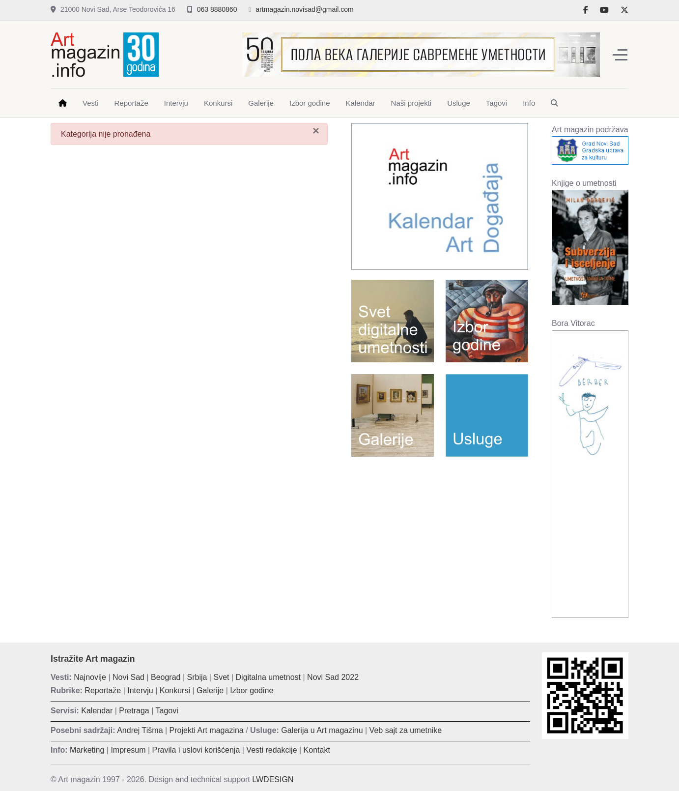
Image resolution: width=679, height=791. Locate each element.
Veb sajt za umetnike (405, 730)
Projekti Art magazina (207, 730)
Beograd (166, 677)
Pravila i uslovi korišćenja (196, 750)
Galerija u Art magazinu (322, 730)
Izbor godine (251, 690)
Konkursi (175, 690)
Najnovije (90, 677)
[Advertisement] (439, 535)
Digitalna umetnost (268, 677)
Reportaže (103, 690)
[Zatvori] (316, 130)
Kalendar (97, 710)
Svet (221, 677)
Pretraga (134, 710)
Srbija (197, 677)
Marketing (87, 750)
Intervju (140, 690)
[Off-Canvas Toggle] (620, 54)
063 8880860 (217, 9)
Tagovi (167, 710)
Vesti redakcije (271, 750)
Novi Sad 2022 (333, 677)
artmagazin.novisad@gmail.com (304, 9)
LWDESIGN (272, 779)
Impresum (128, 750)
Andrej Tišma (140, 730)
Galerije (210, 690)
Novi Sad (128, 677)
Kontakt (317, 750)
